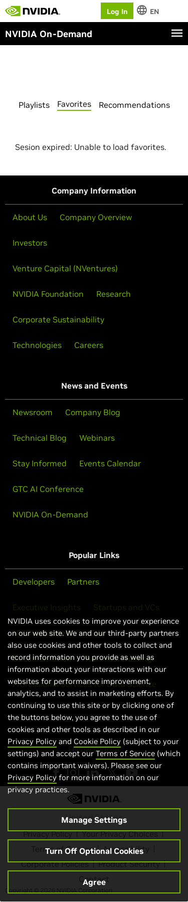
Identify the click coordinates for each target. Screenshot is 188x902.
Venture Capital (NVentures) (65, 268)
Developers (34, 582)
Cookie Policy (97, 747)
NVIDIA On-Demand (50, 514)
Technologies (37, 345)
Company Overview (96, 217)
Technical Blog (40, 438)
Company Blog (92, 412)
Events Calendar (110, 463)
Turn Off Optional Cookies (94, 856)
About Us (30, 217)
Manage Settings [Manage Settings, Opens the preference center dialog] (94, 825)
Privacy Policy (32, 747)
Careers (88, 345)
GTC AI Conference (48, 489)
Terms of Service (125, 759)
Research (113, 294)
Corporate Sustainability (58, 319)
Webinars (97, 438)
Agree (94, 887)
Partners (83, 582)
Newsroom (33, 412)
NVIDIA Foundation (48, 294)
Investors (30, 243)
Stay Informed (40, 463)
